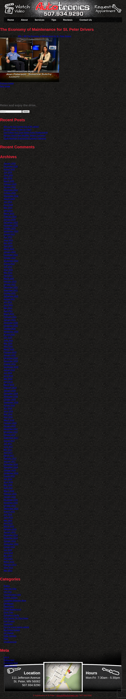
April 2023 (8, 246)
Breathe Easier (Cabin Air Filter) (18, 130)
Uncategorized (10, 642)
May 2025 (8, 178)
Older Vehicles (10, 636)
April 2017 (8, 453)
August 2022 (9, 264)
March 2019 (9, 385)
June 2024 (8, 205)
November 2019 (11, 361)
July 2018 (8, 408)
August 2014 (9, 547)
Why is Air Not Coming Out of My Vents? (21, 127)
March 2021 (9, 314)
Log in (6, 657)
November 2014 (11, 538)
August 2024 (9, 199)
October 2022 (10, 258)
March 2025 (9, 181)
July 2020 (8, 338)
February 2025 (10, 184)
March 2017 (9, 456)
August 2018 (9, 405)
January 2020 (10, 355)
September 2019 (11, 367)
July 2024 (8, 202)
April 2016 (8, 488)
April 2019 (8, 382)
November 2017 (11, 432)
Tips (53, 20)
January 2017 (10, 461)
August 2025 (9, 169)
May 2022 (8, 273)
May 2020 (8, 343)
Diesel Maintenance (12, 609)
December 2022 (11, 255)
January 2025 (10, 187)
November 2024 (11, 190)
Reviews (67, 20)
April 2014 (8, 559)
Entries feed (9, 660)
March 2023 (9, 249)
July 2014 (8, 550)
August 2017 (9, 441)
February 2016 (10, 494)
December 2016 (11, 464)
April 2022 (8, 276)
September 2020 (11, 332)
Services (39, 20)
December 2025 (11, 166)
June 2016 (8, 482)
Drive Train (8, 612)
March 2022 (9, 279)
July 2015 (8, 515)
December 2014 (11, 535)
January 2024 (10, 220)
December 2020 (11, 323)
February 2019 (10, 388)
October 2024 (10, 193)
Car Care (8, 592)
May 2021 (8, 308)
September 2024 (11, 196)
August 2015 (9, 512)
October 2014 (10, 541)
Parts (6, 639)
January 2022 (10, 284)
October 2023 (10, 228)
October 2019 (10, 364)
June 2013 (8, 568)
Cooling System (10, 598)
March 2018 (9, 420)
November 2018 (11, 397)
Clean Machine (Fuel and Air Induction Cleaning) (25, 138)
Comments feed (11, 663)
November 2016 (11, 467)
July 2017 (8, 444)
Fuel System (9, 621)
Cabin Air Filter (10, 589)
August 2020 (9, 335)
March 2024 (9, 214)
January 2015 (10, 532)
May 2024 (8, 208)
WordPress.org (10, 666)
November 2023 (11, 225)
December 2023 (11, 222)
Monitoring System (12, 630)
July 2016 (8, 479)
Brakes (7, 586)
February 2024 (10, 217)
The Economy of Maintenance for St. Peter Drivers (49, 36)
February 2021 (10, 317)
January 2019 (10, 391)
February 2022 (10, 281)
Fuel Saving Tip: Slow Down (16, 618)
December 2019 (11, 358)
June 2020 (8, 340)
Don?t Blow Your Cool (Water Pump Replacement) (26, 133)
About (24, 20)
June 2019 (8, 376)
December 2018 (11, 394)
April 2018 (8, 417)
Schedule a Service (107, 10)
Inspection (8, 624)
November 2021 (11, 290)
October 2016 (10, 470)
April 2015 (8, 523)
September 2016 (11, 473)
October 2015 (10, 506)
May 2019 (8, 379)
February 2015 (10, 529)
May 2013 (8, 571)
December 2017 (11, 429)
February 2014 (10, 565)
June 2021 (8, 305)
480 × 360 (22, 36)
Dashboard (8, 604)
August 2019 (9, 370)
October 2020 (10, 329)
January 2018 (10, 426)
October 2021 (10, 293)
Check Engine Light (12, 595)
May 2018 (8, 414)
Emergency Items (11, 615)
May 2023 (8, 243)
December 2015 (11, 500)
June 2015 (8, 517)
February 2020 (10, 352)
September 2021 (11, 296)
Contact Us (85, 20)
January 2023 (10, 252)
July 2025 (8, 172)
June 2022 (8, 270)
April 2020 (8, 346)
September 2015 (11, 509)
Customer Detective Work (15, 601)
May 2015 (8, 520)
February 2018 (10, 423)
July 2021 (8, 302)
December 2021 (11, 287)
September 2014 (11, 544)
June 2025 (8, 175)
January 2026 (10, 163)
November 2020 (11, 326)
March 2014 (9, 562)
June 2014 (8, 553)
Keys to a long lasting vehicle (16, 627)
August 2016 (9, 476)
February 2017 (10, 458)
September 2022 (11, 261)
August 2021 (9, 299)
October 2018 (10, 399)
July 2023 (8, 237)
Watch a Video (18, 9)
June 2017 (8, 447)
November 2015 (11, 503)
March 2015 (9, 526)
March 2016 (9, 491)
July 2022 (8, 267)
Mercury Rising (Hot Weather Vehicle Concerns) (25, 135)
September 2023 (11, 231)
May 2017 (8, 450)
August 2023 (9, 234)
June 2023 (8, 240)
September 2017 (11, 438)
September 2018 (11, 402)
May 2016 (8, 485)
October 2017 (10, 435)
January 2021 (10, 320)
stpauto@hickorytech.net (67, 695)
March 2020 (9, 349)
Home (11, 20)
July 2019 (8, 373)
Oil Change (9, 633)
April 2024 (8, 211)
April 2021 (8, 311)
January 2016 (10, 497)
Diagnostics (9, 606)
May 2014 (8, 556)
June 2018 (8, 411)
